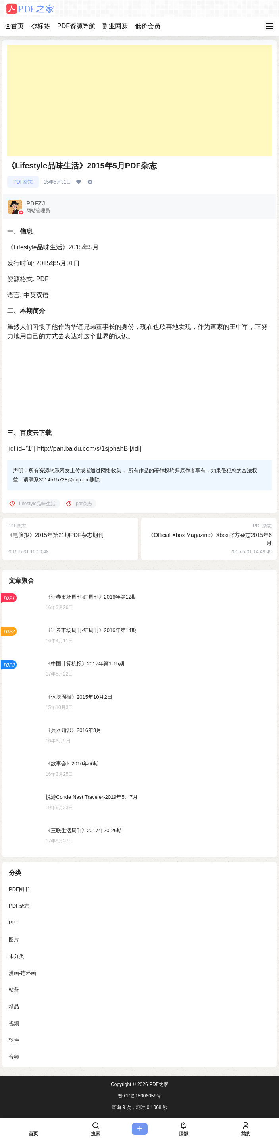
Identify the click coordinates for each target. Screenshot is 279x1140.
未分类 (16, 956)
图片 (14, 940)
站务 (14, 990)
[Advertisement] (139, 100)
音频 (14, 1057)
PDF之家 (158, 1084)
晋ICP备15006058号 (139, 1096)
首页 (14, 26)
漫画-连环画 (22, 973)
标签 (40, 26)
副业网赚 (115, 26)
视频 (14, 1023)
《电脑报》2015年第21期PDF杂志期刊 (55, 535)
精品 (14, 1006)
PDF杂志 (23, 182)
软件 (14, 1040)
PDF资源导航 (76, 26)
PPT (14, 923)
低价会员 (147, 26)
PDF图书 (19, 889)
